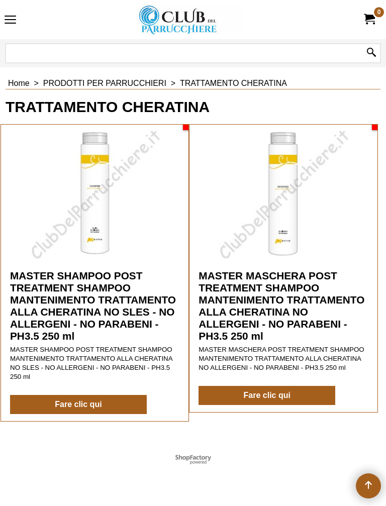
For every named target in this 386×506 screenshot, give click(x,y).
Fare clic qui (78, 404)
